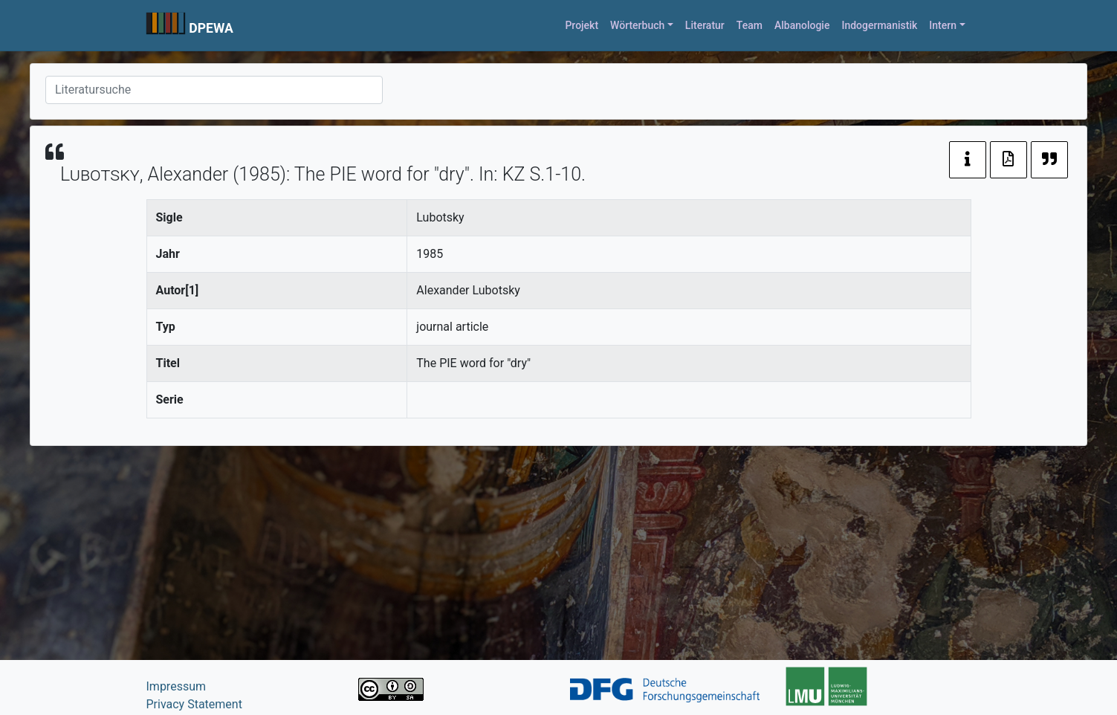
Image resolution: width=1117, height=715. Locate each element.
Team (749, 25)
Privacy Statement (194, 704)
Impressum (176, 686)
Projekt (581, 25)
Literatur (705, 25)
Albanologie (802, 25)
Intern (942, 25)
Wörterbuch (637, 25)
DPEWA (211, 28)
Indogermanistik (879, 25)
